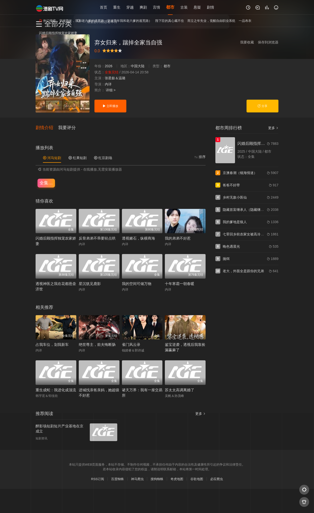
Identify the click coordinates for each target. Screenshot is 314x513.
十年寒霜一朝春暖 (179, 283)
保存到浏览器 (268, 42)
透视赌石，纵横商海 (138, 238)
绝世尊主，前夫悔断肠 (97, 344)
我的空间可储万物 (136, 283)
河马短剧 (52, 158)
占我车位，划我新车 (52, 344)
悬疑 (197, 7)
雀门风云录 (131, 344)
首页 (103, 7)
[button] (47, 127)
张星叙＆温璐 (115, 78)
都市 (170, 7)
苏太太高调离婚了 (179, 390)
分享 (262, 106)
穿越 (130, 7)
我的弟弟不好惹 (178, 238)
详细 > (111, 90)
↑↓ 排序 (200, 157)
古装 (184, 7)
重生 (116, 7)
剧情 (210, 7)
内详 (108, 84)
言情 (156, 7)
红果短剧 (77, 158)
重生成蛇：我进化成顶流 (56, 390)
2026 (108, 66)
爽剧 (143, 7)
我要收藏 (247, 42)
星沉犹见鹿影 (90, 283)
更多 (273, 128)
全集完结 (47, 182)
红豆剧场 (103, 158)
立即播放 (110, 106)
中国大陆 (137, 66)
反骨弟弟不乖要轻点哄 (97, 238)
